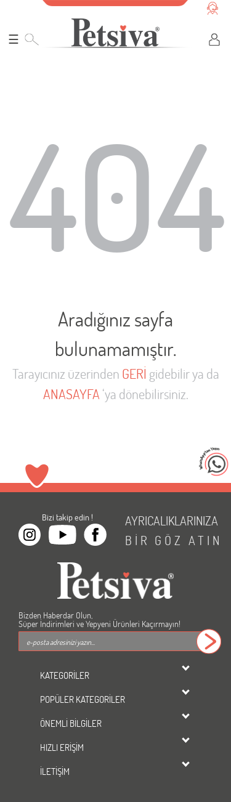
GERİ (134, 374)
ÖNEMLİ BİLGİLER (71, 723)
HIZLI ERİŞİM (62, 747)
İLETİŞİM (55, 771)
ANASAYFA (71, 394)
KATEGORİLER (64, 675)
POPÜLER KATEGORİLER (82, 699)
